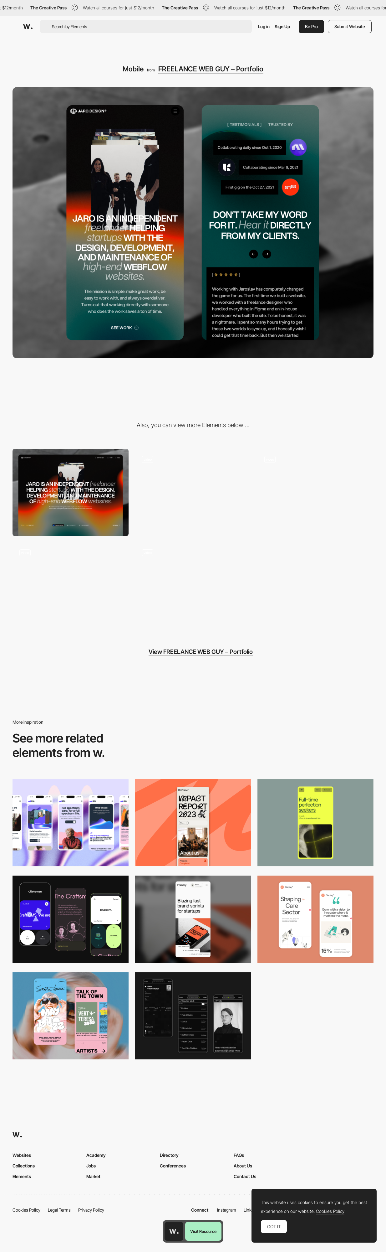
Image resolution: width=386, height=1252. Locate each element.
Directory (169, 1155)
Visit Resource (203, 1231)
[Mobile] (71, 822)
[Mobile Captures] (71, 919)
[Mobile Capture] (315, 919)
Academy (96, 1155)
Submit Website (349, 26)
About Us (243, 1165)
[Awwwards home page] (174, 1231)
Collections (24, 1165)
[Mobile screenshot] (193, 1015)
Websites (22, 1155)
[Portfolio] (71, 585)
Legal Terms (59, 1210)
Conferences (173, 1165)
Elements (22, 1176)
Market (93, 1176)
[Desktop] (71, 492)
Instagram (226, 1210)
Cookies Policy (26, 1210)
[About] (193, 585)
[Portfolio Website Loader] (193, 492)
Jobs (91, 1165)
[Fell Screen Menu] (315, 492)
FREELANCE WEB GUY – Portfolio (210, 68)
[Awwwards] (28, 26)
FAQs (239, 1155)
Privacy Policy (91, 1210)
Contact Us (245, 1176)
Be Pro (311, 26)
